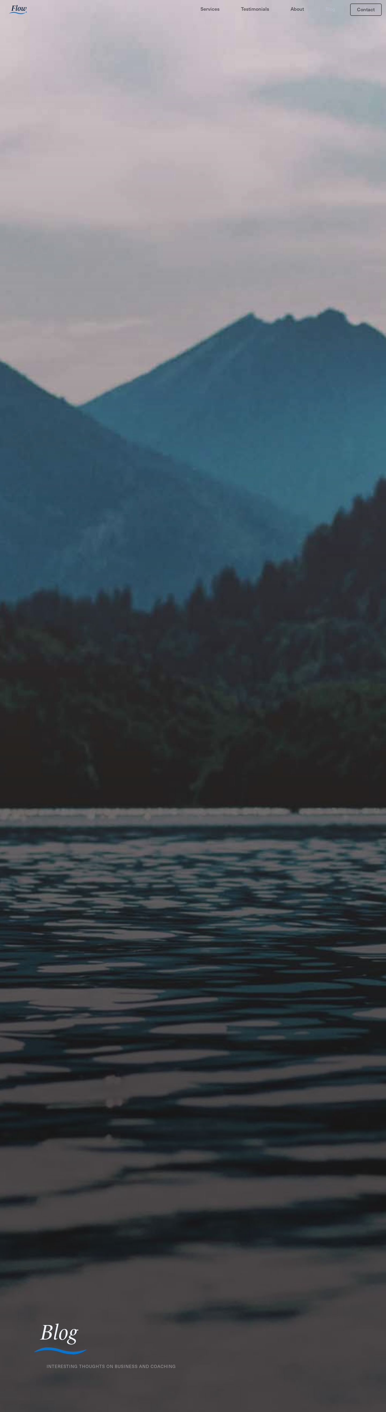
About (297, 8)
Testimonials (255, 8)
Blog (330, 8)
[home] (18, 10)
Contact (366, 9)
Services (210, 8)
